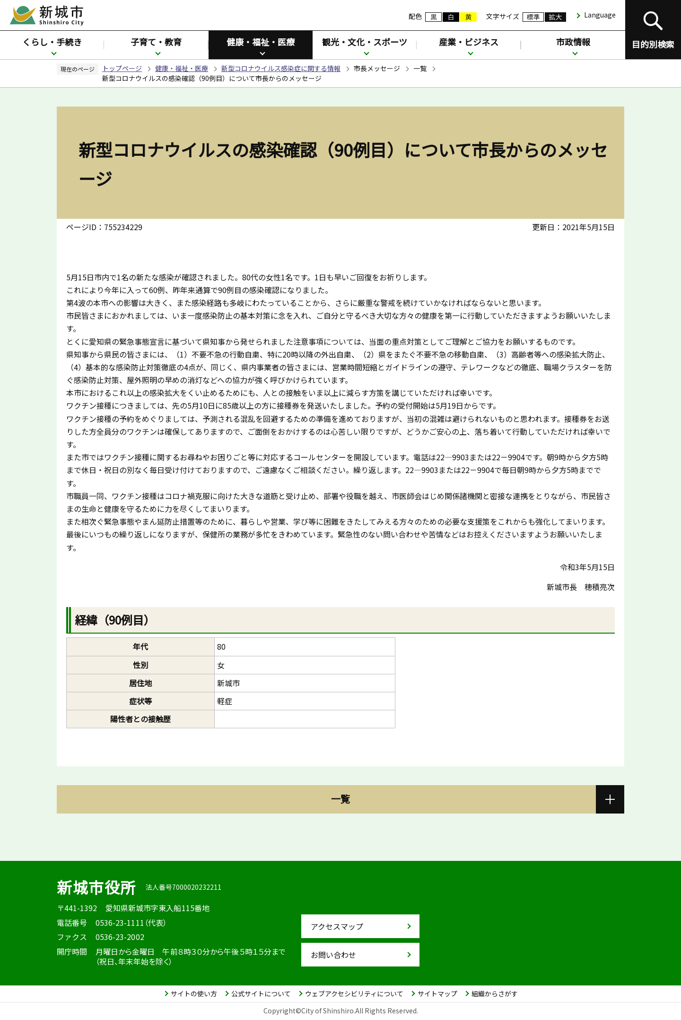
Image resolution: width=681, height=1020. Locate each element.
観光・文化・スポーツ (364, 42)
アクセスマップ (337, 926)
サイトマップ (437, 993)
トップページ (122, 68)
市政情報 (573, 42)
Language (600, 14)
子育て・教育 (156, 42)
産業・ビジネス (468, 42)
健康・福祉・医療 (261, 42)
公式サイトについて (261, 993)
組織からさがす (494, 993)
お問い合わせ (333, 954)
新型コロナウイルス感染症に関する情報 (280, 68)
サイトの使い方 (194, 993)
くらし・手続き (52, 42)
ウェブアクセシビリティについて (354, 993)
